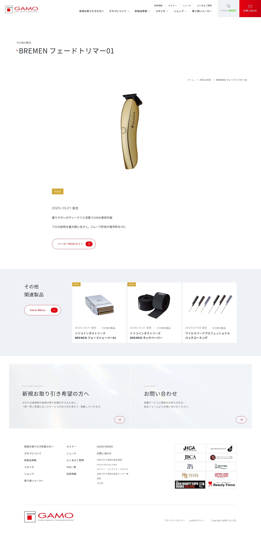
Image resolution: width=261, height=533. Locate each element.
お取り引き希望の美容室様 (109, 459)
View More (44, 310)
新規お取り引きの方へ (91, 11)
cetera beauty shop (107, 464)
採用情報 (158, 5)
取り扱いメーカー (202, 11)
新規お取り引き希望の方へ (39, 446)
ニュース (187, 5)
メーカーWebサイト (75, 243)
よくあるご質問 (204, 5)
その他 (100, 483)
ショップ (180, 11)
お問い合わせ (104, 453)
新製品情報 (142, 11)
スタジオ (162, 11)
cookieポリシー (196, 520)
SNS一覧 (71, 467)
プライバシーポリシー (174, 520)
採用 (99, 478)
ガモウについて (119, 11)
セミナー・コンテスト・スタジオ (112, 469)
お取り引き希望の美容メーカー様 (112, 473)
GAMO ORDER (105, 446)
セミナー (172, 5)
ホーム (190, 79)
